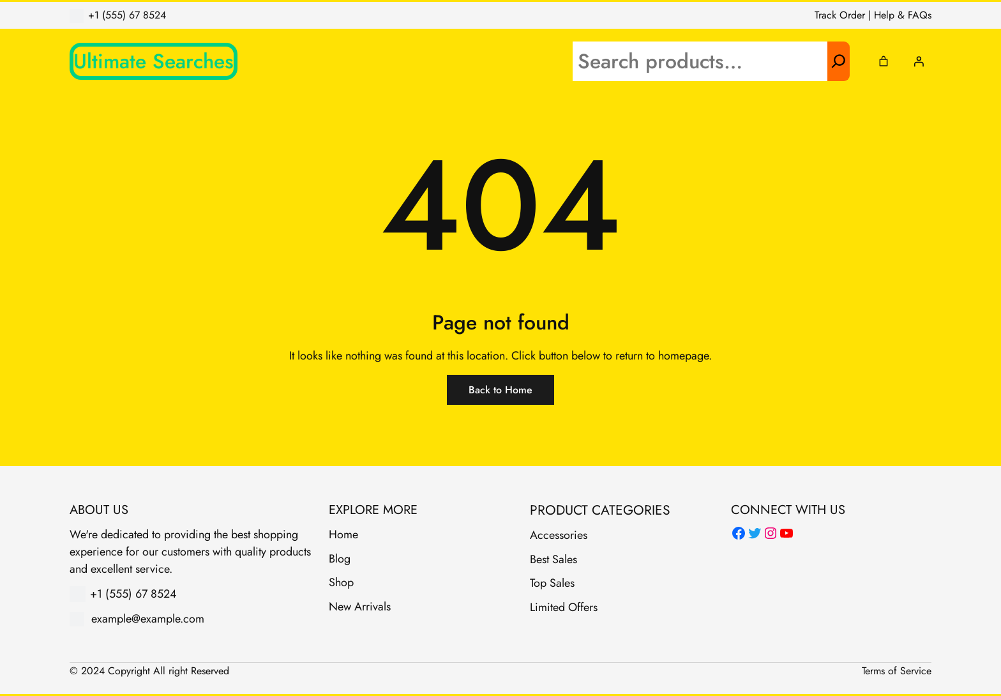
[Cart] (883, 61)
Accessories (558, 535)
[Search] (838, 61)
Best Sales (553, 559)
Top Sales (552, 583)
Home (343, 534)
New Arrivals (360, 606)
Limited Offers (564, 607)
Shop (341, 582)
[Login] (918, 61)
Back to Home (500, 389)
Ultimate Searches (153, 61)
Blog (339, 558)
